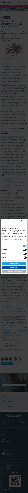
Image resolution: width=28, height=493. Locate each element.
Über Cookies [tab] (23, 223)
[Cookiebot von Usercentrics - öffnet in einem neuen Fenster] (21, 220)
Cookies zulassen (14, 263)
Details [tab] (14, 223)
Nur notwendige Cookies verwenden (14, 271)
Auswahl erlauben (14, 267)
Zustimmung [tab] (5, 223)
